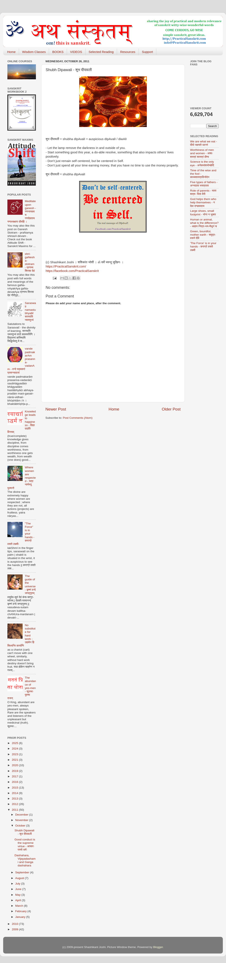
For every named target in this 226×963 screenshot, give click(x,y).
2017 (15, 776)
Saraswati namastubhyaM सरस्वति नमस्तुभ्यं (30, 311)
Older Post (171, 409)
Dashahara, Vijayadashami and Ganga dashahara (25, 860)
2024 (15, 748)
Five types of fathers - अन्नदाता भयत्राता (204, 184)
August (20, 878)
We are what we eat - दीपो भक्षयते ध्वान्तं (203, 143)
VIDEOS (76, 52)
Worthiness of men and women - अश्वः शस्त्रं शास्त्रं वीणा (202, 153)
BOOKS (57, 52)
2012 (15, 804)
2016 (15, 781)
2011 (15, 809)
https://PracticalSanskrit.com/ (66, 266)
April (18, 900)
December (22, 814)
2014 (15, 793)
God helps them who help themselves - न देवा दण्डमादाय (203, 202)
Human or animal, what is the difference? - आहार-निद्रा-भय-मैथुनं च (204, 223)
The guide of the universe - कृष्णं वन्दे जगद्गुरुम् (30, 584)
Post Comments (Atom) (78, 417)
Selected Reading (101, 52)
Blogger (158, 947)
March (19, 905)
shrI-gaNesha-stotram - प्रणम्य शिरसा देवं (30, 262)
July (18, 883)
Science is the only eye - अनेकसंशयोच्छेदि (202, 163)
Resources (127, 52)
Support (147, 52)
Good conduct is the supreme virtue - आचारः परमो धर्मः (25, 844)
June (18, 889)
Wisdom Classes (34, 52)
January (20, 916)
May (18, 894)
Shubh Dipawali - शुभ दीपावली (24, 832)
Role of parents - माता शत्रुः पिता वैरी (203, 192)
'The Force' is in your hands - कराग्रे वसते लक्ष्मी (203, 246)
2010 (15, 923)
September (22, 872)
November (22, 820)
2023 (15, 754)
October (20, 825)
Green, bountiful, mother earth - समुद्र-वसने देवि (203, 235)
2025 (15, 743)
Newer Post (55, 409)
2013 (15, 798)
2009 (15, 929)
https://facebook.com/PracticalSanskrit (72, 271)
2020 (15, 765)
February (21, 911)
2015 (15, 787)
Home (11, 52)
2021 (15, 759)
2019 (15, 771)
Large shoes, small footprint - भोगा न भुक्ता (203, 212)
